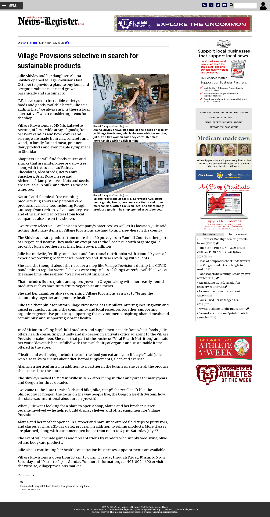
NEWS (207, 122)
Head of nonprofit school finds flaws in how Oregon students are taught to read (221, 265)
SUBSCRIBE (203, 112)
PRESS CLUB (230, 112)
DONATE (242, 112)
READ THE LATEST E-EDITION (222, 117)
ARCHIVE (236, 122)
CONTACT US (229, 127)
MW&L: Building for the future (217, 308)
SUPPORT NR (214, 127)
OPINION (225, 122)
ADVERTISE (216, 112)
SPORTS (215, 122)
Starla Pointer (31, 42)
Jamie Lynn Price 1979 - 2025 (216, 248)
